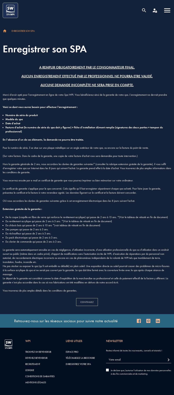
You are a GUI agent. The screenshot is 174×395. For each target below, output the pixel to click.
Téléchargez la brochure (80, 357)
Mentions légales (35, 382)
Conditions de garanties (40, 376)
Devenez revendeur (36, 357)
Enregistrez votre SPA (78, 364)
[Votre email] (138, 359)
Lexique (29, 370)
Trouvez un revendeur (38, 351)
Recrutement (32, 364)
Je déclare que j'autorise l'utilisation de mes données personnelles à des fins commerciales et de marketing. (141, 372)
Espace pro (72, 351)
